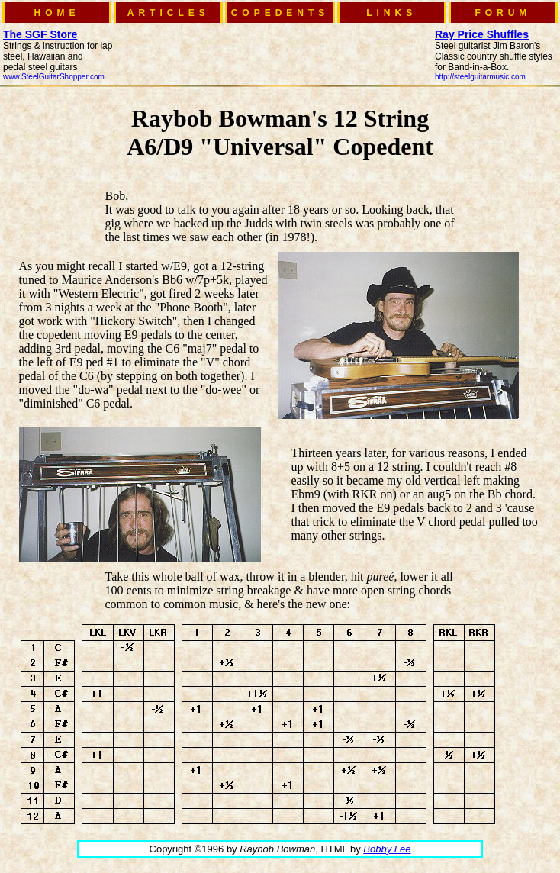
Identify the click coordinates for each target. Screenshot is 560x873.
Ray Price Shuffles (482, 34)
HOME (57, 13)
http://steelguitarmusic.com (480, 76)
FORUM (503, 13)
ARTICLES (168, 13)
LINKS (391, 13)
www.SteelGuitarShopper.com (54, 76)
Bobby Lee (386, 849)
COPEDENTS (280, 13)
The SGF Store (40, 34)
